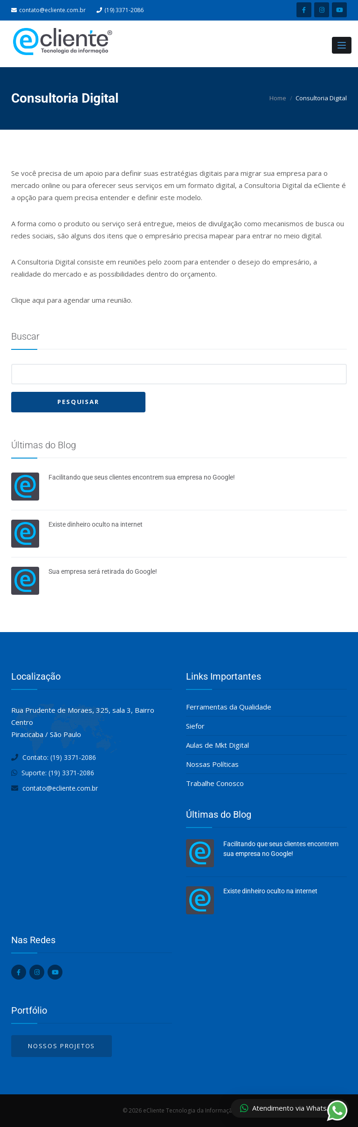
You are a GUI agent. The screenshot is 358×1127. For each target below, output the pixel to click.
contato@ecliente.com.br (52, 10)
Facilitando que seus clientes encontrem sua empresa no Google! (141, 477)
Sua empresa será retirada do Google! (102, 571)
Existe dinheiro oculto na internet (95, 524)
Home (277, 98)
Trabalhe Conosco (215, 783)
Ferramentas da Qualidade (228, 706)
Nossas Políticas (212, 764)
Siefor (195, 725)
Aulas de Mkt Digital (217, 745)
